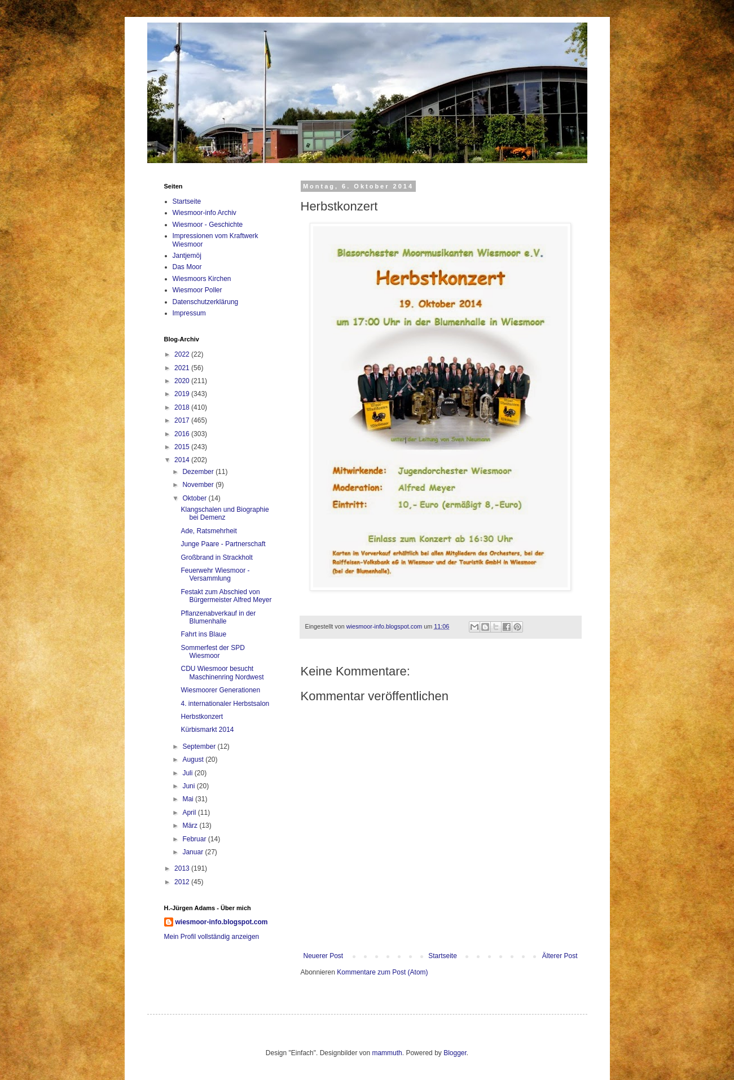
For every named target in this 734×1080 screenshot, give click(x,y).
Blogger (455, 1053)
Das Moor (187, 267)
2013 (182, 868)
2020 (182, 381)
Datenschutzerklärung (206, 302)
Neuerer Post (324, 956)
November (199, 485)
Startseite (442, 956)
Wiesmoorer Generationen (220, 690)
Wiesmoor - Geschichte (208, 225)
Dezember (199, 472)
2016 (182, 434)
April (189, 812)
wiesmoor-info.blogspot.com (221, 922)
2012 (182, 882)
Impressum (189, 313)
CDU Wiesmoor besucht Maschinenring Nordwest (222, 673)
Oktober (195, 498)
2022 (182, 354)
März (190, 825)
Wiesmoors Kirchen (202, 279)
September (199, 746)
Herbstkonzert (202, 717)
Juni (189, 786)
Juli (188, 773)
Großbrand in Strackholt (216, 557)
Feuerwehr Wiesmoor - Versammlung (215, 574)
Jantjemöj (187, 256)
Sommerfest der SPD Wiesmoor (212, 652)
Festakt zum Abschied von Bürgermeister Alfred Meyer (226, 596)
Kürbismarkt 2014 (207, 730)
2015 (182, 447)
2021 (182, 368)
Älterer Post (560, 956)
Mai (188, 799)
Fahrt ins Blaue (203, 634)
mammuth (387, 1053)
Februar (195, 839)
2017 (182, 420)
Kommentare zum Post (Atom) (382, 972)
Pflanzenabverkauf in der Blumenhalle (218, 617)
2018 (182, 407)
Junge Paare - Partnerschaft (223, 544)
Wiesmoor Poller (197, 290)
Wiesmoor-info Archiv (204, 213)
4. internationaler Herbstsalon (225, 704)
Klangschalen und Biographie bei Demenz (225, 513)
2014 (182, 460)
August (193, 759)
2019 (182, 394)
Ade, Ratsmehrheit (208, 531)
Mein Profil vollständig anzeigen (212, 937)
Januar (193, 852)
